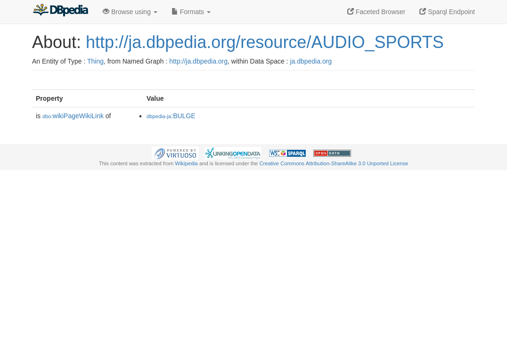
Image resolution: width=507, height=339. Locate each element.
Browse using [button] (130, 12)
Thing (95, 61)
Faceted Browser (376, 12)
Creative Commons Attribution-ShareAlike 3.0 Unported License (333, 163)
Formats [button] (191, 12)
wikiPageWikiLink (73, 116)
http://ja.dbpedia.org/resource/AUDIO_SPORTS (265, 42)
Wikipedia (186, 163)
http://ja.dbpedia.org (198, 61)
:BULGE (171, 116)
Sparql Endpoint (447, 12)
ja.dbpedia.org (311, 61)
